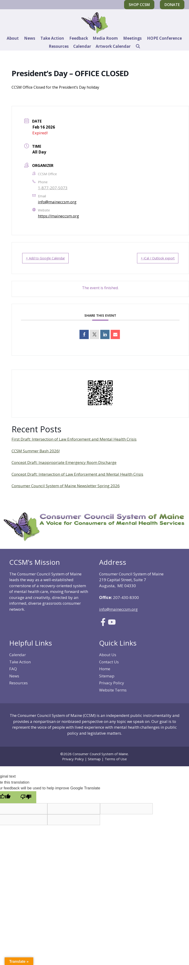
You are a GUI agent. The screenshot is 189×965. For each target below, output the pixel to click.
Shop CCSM (139, 4)
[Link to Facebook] (103, 624)
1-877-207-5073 (52, 187)
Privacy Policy (111, 682)
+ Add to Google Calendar (51, 258)
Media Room (105, 38)
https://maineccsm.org (58, 216)
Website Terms (113, 690)
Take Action (52, 38)
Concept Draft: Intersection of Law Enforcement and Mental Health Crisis (77, 474)
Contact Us (109, 661)
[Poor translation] (25, 797)
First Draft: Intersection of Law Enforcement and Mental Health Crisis (74, 439)
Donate (172, 4)
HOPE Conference (164, 38)
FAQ (13, 668)
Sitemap (106, 676)
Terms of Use (116, 759)
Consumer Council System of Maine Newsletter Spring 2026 (66, 485)
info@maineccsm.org (57, 201)
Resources (59, 46)
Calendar (82, 46)
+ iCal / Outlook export (152, 258)
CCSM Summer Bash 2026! (36, 451)
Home (104, 668)
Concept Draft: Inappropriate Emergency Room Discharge (64, 462)
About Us (107, 654)
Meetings (132, 38)
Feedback (78, 38)
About (13, 38)
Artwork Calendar (113, 46)
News (29, 38)
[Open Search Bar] (138, 46)
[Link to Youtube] (112, 624)
